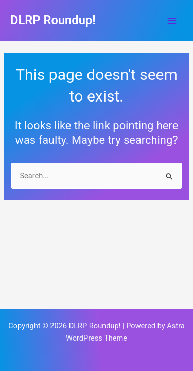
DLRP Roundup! (53, 20)
